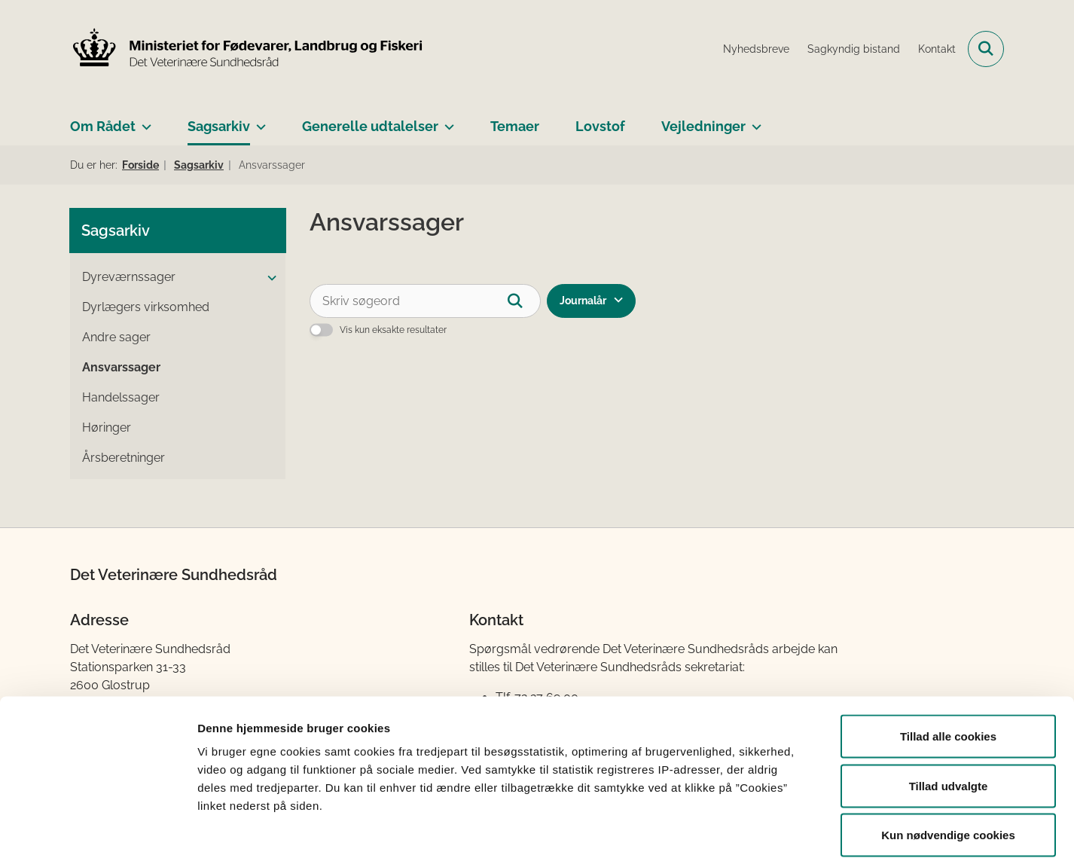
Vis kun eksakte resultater (393, 330)
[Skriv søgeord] (425, 301)
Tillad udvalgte (948, 710)
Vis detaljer (782, 828)
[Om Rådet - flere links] (143, 120)
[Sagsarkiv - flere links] (258, 120)
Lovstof (600, 126)
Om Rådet (103, 126)
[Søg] (524, 301)
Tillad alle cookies (948, 660)
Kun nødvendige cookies (948, 759)
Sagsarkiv (219, 126)
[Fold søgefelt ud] (986, 49)
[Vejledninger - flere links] (753, 120)
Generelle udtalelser (370, 126)
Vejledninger (703, 126)
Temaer (514, 126)
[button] (268, 278)
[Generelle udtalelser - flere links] (446, 120)
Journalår (583, 301)
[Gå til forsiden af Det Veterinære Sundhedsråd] (247, 49)
